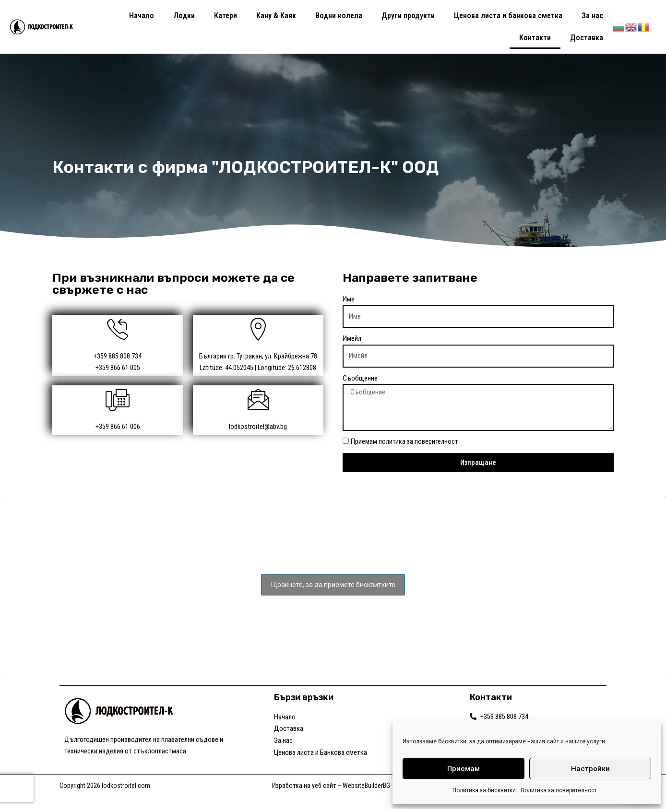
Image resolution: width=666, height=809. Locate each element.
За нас (592, 15)
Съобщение (360, 378)
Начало (141, 15)
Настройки (590, 768)
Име (349, 299)
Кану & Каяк (276, 15)
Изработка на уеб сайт (304, 800)
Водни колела (338, 15)
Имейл (352, 338)
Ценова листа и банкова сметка (508, 15)
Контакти (535, 37)
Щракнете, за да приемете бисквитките (333, 592)
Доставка (586, 37)
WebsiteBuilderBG (366, 800)
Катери (225, 15)
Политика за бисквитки (484, 790)
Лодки (184, 15)
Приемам (463, 768)
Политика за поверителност (559, 790)
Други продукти (408, 15)
